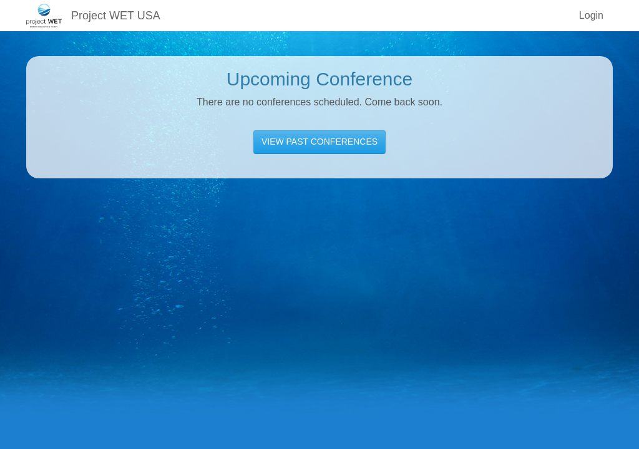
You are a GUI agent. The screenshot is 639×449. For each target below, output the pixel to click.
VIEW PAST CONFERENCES (319, 142)
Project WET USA (115, 15)
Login (591, 15)
